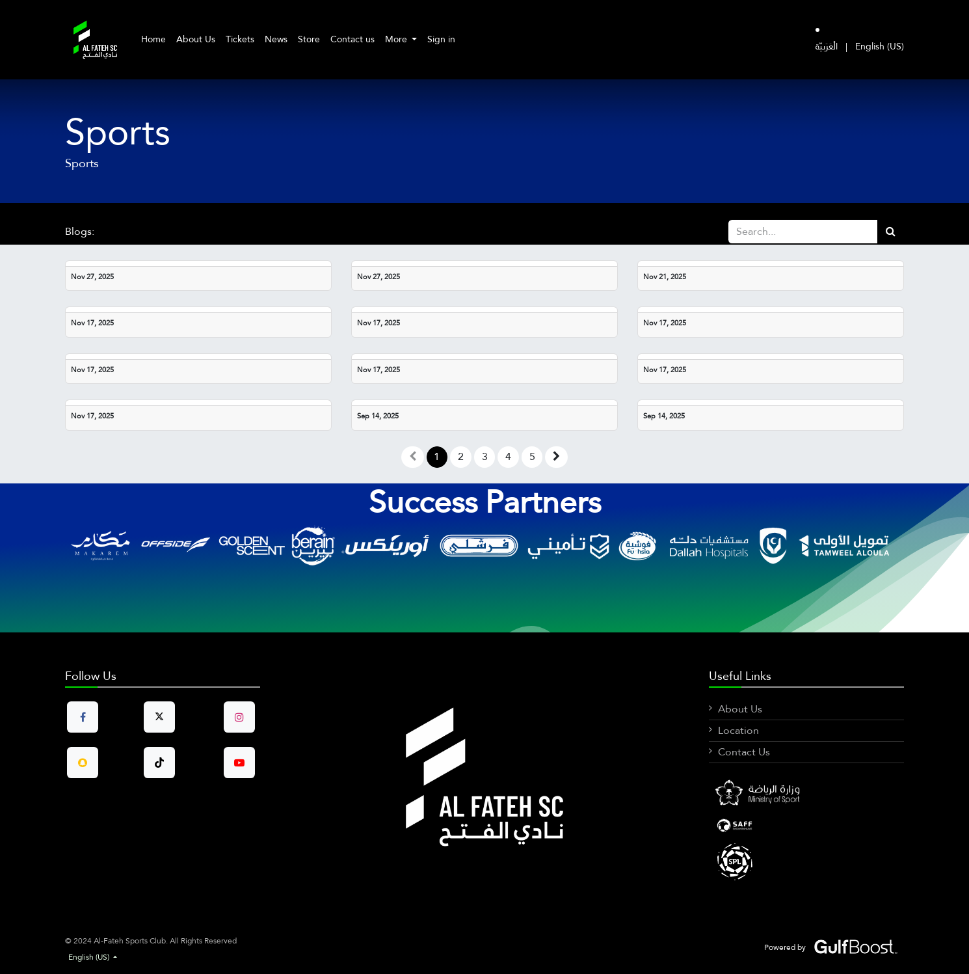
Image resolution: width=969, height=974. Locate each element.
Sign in (441, 39)
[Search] (890, 231)
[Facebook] (806, 794)
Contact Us (744, 752)
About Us (740, 709)
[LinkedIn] (806, 826)
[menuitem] (153, 39)
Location (738, 730)
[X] (806, 861)
